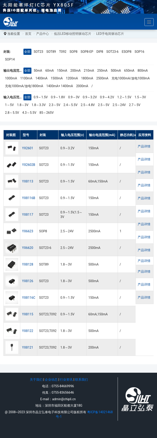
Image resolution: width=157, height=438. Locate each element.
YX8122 (27, 331)
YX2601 (27, 148)
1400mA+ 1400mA (59, 86)
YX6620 (27, 248)
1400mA (41, 78)
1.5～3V (140, 97)
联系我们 (81, 379)
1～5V (9, 105)
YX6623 (27, 231)
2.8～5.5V (12, 112)
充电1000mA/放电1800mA (24, 86)
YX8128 (27, 264)
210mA (89, 70)
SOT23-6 (112, 51)
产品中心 (42, 33)
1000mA (11, 78)
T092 (62, 51)
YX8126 (27, 281)
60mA (49, 70)
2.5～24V (119, 105)
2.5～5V (103, 105)
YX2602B (28, 165)
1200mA (72, 78)
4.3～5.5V (29, 112)
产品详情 (146, 148)
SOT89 (51, 51)
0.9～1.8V (58, 97)
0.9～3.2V (90, 97)
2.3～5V (54, 105)
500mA (116, 70)
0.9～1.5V (41, 97)
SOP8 (74, 51)
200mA (75, 70)
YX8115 (27, 314)
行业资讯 (66, 379)
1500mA (57, 78)
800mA (142, 70)
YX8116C (28, 297)
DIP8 (99, 51)
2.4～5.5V (70, 105)
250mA (102, 70)
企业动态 (51, 379)
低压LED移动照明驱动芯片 (72, 33)
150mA (62, 70)
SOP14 (10, 59)
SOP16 (139, 51)
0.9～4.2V (107, 97)
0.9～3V (74, 97)
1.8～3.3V (39, 105)
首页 (28, 33)
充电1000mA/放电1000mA (130, 78)
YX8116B (28, 198)
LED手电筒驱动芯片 (110, 33)
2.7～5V (134, 105)
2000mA (82, 86)
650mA (129, 70)
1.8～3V (22, 105)
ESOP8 (127, 51)
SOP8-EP (87, 51)
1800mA (87, 78)
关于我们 (36, 379)
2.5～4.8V (88, 105)
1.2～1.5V (124, 97)
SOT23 (38, 51)
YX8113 (27, 181)
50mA (38, 70)
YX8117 (27, 214)
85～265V (47, 112)
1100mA (26, 78)
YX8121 (27, 347)
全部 (27, 51)
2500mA (102, 78)
